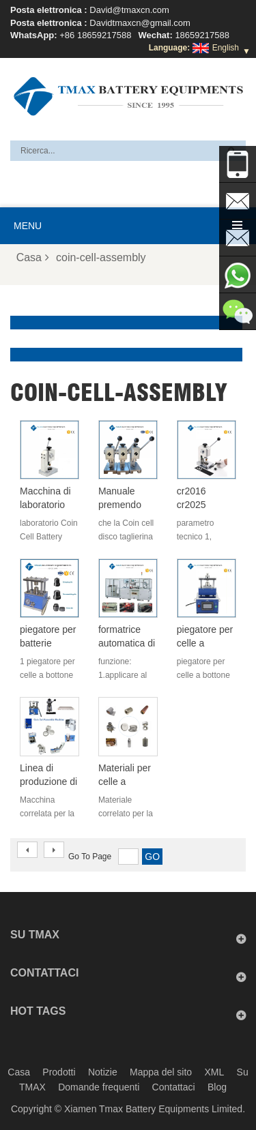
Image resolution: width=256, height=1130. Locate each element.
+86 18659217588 (95, 35)
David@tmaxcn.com (129, 10)
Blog (217, 1087)
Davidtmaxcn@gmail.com (139, 23)
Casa (32, 257)
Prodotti (58, 1072)
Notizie (102, 1072)
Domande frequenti (98, 1087)
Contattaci (173, 1087)
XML (214, 1072)
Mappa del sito (161, 1072)
